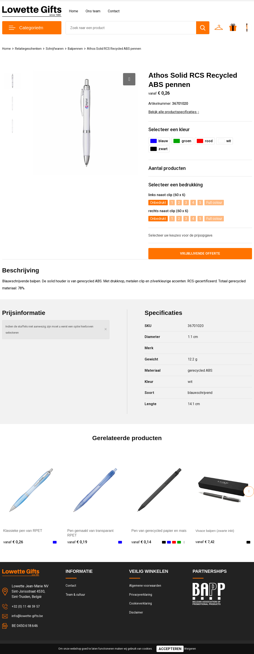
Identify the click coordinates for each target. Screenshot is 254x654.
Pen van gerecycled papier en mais (158, 531)
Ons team (93, 11)
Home (73, 11)
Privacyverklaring (141, 596)
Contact (114, 11)
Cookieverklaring (141, 606)
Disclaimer (136, 615)
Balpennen (76, 49)
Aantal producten (167, 168)
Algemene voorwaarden (146, 587)
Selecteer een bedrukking (175, 184)
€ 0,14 (141, 542)
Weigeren (190, 648)
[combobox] (131, 27)
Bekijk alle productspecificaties (173, 112)
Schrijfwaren (55, 49)
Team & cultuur (77, 596)
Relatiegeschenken (28, 49)
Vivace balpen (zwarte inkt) (216, 531)
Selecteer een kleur (169, 129)
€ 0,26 (13, 542)
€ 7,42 (205, 542)
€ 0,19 (77, 542)
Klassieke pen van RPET (22, 531)
